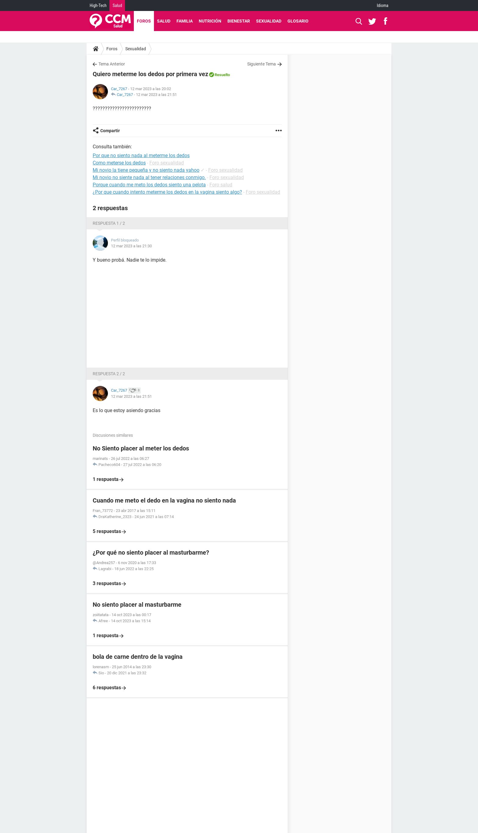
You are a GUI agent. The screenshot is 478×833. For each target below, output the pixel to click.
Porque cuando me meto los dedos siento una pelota (149, 185)
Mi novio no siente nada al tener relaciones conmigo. (149, 177)
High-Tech (98, 5)
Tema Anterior (111, 64)
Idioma (382, 5)
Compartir (110, 130)
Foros (144, 21)
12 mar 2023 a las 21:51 (156, 94)
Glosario (298, 21)
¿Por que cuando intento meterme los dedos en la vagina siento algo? (167, 192)
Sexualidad (268, 21)
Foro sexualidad (166, 163)
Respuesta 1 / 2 (109, 223)
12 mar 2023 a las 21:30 (131, 246)
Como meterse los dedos (119, 163)
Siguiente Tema (261, 64)
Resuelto (222, 74)
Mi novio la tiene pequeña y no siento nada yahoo (146, 170)
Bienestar (238, 21)
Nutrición (210, 21)
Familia (185, 21)
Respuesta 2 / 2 (109, 373)
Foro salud (220, 185)
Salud (117, 5)
